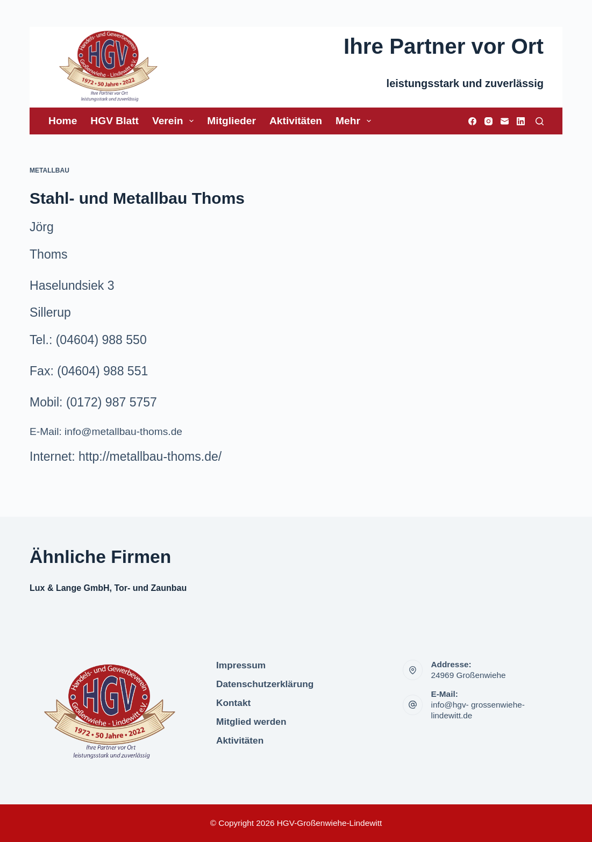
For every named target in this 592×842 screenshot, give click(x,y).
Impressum (241, 665)
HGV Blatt (114, 120)
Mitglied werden (251, 721)
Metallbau (49, 170)
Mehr (355, 121)
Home (62, 120)
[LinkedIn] (521, 121)
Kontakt (233, 702)
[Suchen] (540, 121)
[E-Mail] (505, 121)
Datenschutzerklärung (264, 684)
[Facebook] (472, 121)
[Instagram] (488, 121)
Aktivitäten (295, 120)
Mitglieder (231, 120)
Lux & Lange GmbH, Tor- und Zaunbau (108, 588)
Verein (175, 121)
